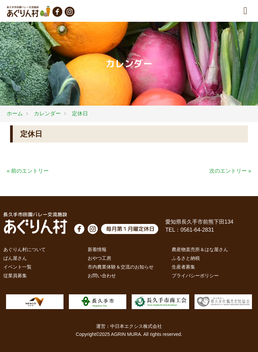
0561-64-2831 (197, 230)
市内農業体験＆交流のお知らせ (121, 267)
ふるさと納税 (186, 258)
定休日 (80, 113)
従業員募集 (15, 275)
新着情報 (97, 249)
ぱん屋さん (15, 258)
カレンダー (47, 113)
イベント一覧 (17, 267)
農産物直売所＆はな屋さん (200, 249)
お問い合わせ (102, 275)
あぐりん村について (24, 249)
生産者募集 (183, 267)
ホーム (15, 113)
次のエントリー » (230, 171)
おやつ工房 (99, 258)
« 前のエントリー (28, 171)
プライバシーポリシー (195, 275)
